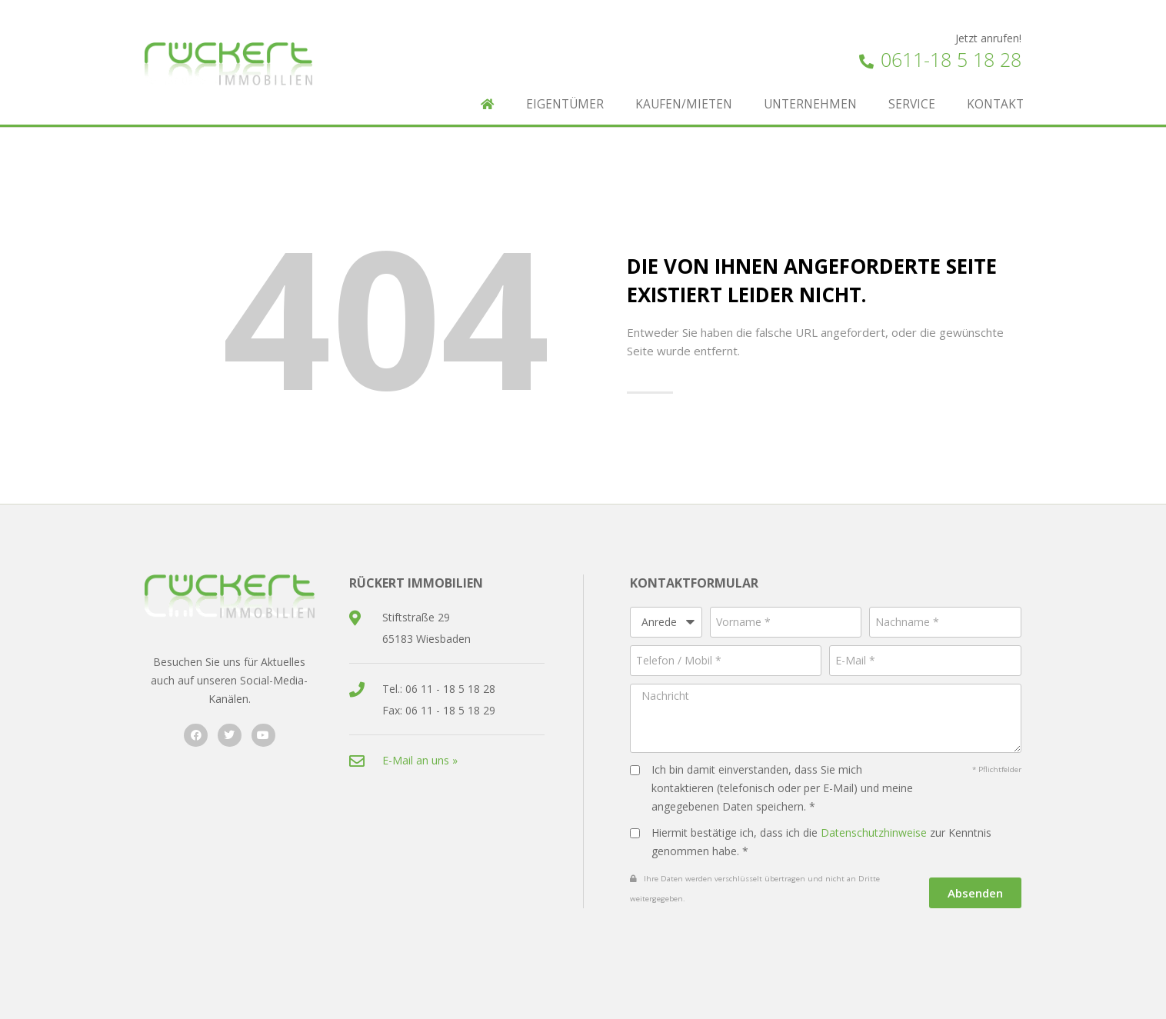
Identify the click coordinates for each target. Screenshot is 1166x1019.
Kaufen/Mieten (683, 104)
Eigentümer (565, 104)
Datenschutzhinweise (874, 832)
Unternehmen (810, 104)
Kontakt (995, 104)
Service (911, 104)
